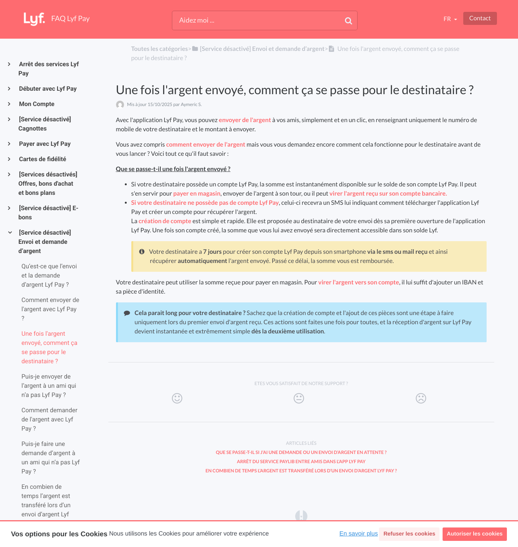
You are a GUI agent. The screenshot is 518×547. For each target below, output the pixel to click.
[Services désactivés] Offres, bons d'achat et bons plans (47, 183)
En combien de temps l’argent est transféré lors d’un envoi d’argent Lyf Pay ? (301, 471)
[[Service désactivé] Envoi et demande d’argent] (258, 48)
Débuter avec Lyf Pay (47, 88)
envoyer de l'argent (245, 120)
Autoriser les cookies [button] (475, 534)
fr (447, 19)
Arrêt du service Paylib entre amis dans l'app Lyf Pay (301, 461)
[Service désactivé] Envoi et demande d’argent (44, 242)
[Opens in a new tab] (301, 515)
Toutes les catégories (159, 48)
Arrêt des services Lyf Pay (48, 68)
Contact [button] (480, 18)
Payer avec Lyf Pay (44, 143)
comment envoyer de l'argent (205, 144)
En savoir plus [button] (359, 534)
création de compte (165, 221)
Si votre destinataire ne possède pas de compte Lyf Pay (205, 202)
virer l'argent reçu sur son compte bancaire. (388, 193)
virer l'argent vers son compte (358, 282)
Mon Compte (36, 104)
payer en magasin (197, 193)
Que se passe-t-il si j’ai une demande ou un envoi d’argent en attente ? (301, 452)
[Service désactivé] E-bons (48, 212)
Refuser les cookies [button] (409, 534)
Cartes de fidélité (42, 159)
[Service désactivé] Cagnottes (44, 124)
